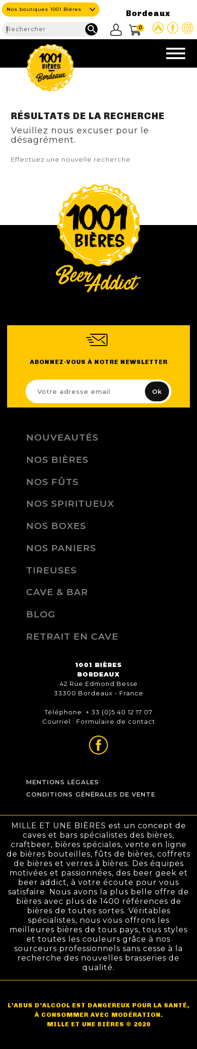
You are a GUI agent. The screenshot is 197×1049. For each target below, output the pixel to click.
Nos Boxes (56, 525)
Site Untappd (158, 28)
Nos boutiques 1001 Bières (44, 9)
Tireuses (51, 570)
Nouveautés (62, 437)
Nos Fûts (52, 481)
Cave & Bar (57, 592)
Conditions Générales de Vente (90, 794)
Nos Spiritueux (70, 503)
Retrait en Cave (72, 636)
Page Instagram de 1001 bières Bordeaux (187, 28)
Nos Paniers (61, 548)
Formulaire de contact (115, 721)
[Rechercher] (50, 29)
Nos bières (57, 459)
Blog (40, 614)
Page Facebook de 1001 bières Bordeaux (173, 28)
